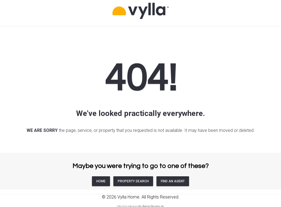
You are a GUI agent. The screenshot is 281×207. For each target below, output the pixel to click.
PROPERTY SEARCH (133, 181)
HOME (101, 181)
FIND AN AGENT (173, 181)
